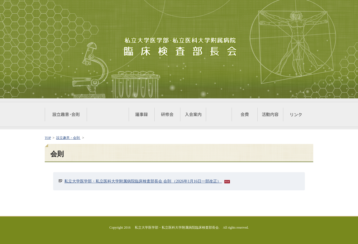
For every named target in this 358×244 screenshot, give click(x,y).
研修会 (167, 114)
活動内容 (270, 114)
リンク (296, 114)
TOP (48, 138)
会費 (244, 114)
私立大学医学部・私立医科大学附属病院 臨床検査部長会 (179, 47)
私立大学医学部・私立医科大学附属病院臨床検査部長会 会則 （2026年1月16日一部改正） (143, 181)
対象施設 (108, 114)
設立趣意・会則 (66, 114)
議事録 (141, 114)
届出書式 (219, 114)
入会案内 (193, 114)
